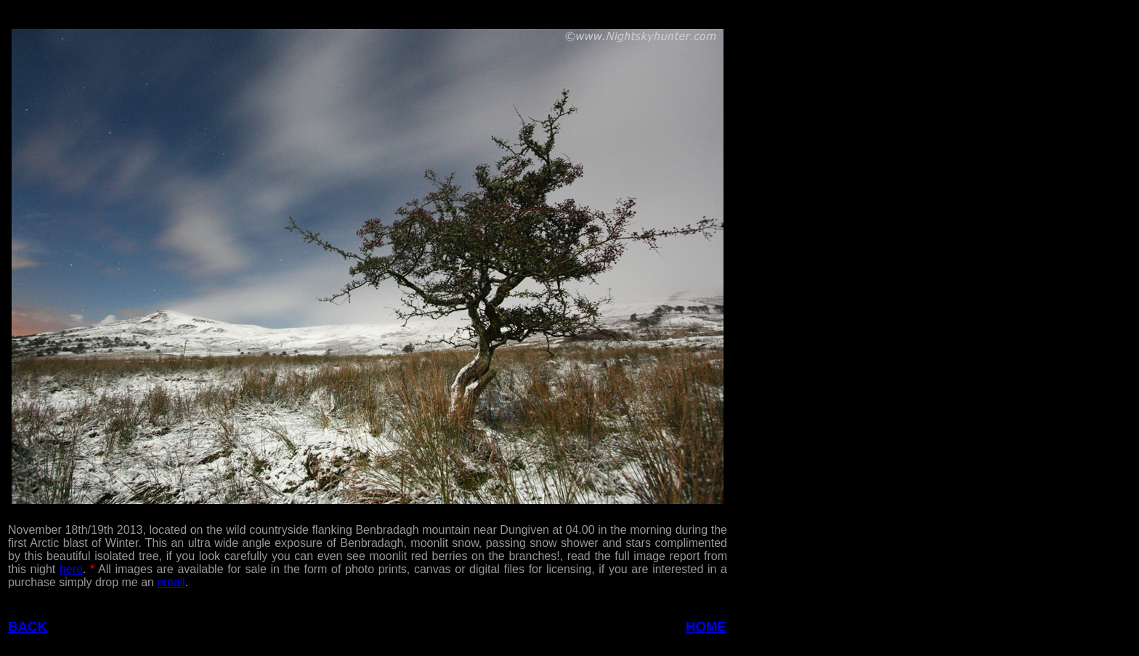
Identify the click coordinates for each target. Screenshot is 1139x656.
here (71, 569)
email (171, 582)
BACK (27, 626)
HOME (706, 626)
